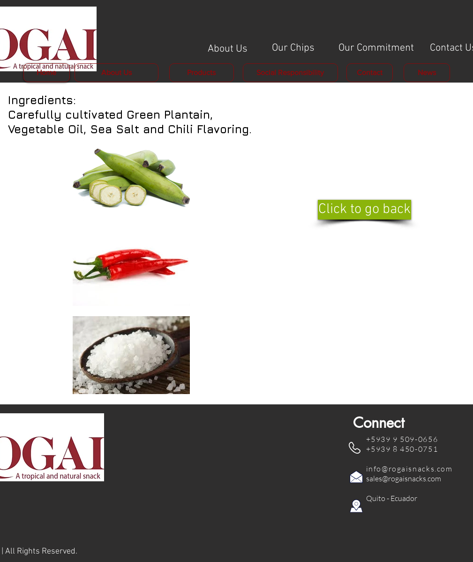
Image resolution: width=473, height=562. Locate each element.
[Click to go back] (364, 210)
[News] (427, 72)
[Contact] (369, 72)
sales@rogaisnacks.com (403, 478)
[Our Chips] (293, 48)
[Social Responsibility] (290, 72)
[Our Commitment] (376, 48)
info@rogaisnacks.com (409, 468)
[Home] (46, 72)
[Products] (201, 72)
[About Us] (227, 49)
